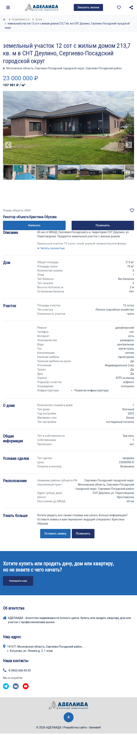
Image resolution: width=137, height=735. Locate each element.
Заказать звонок (88, 7)
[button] (51, 248)
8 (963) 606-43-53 (20, 670)
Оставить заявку (55, 533)
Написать (34, 225)
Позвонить (103, 225)
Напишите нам (18, 580)
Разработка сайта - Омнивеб (82, 727)
